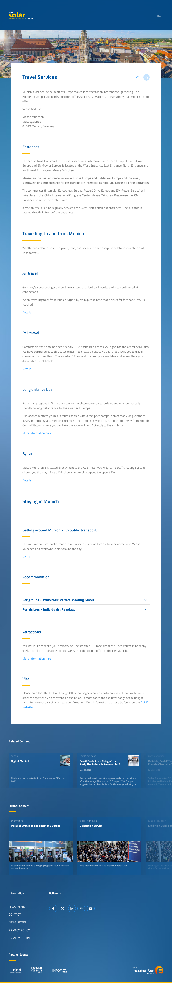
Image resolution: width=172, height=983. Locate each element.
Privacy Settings (21, 938)
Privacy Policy (19, 930)
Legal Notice (18, 906)
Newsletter (18, 922)
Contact (15, 914)
